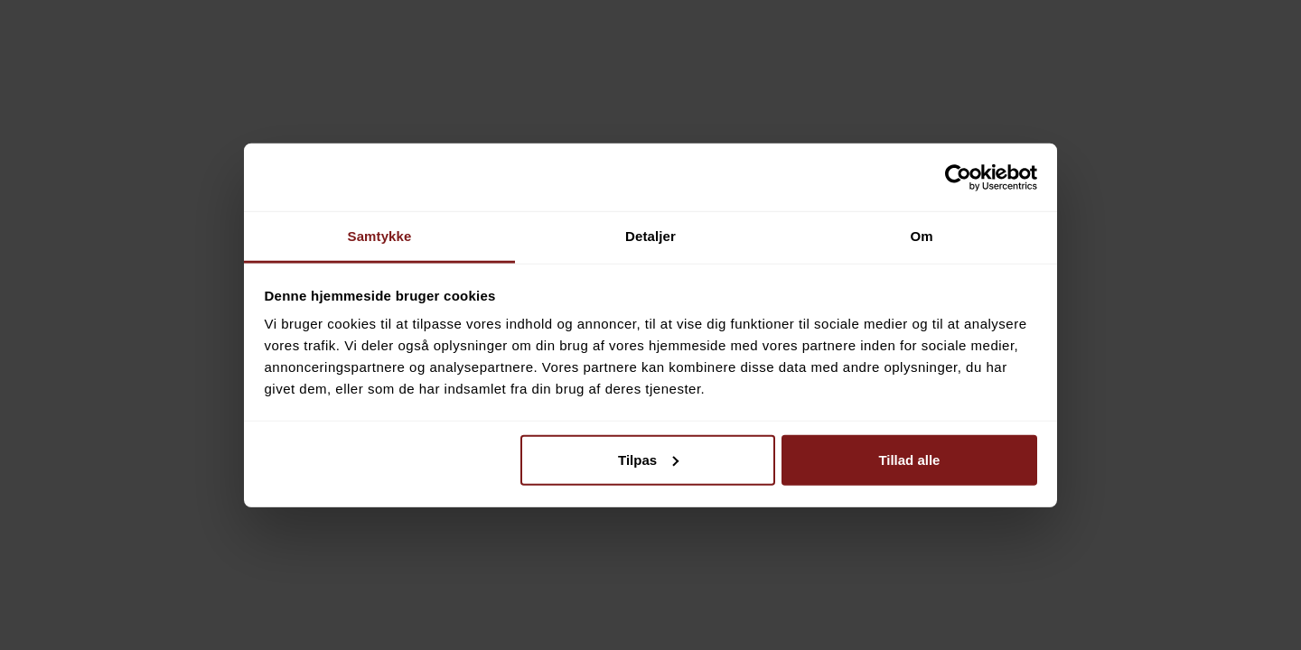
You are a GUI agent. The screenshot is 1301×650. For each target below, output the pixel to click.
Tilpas (648, 459)
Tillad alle (909, 459)
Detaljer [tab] (650, 236)
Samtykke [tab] (380, 236)
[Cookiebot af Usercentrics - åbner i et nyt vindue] (958, 176)
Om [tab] (921, 236)
